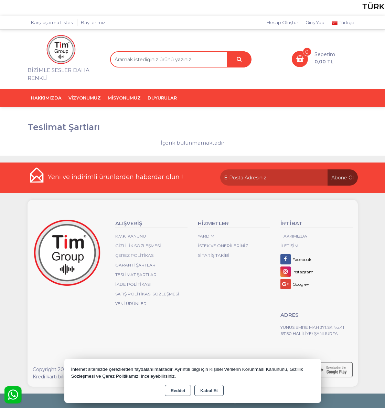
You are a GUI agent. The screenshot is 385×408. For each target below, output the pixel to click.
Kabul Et (209, 390)
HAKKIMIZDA (46, 98)
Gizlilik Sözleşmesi (138, 245)
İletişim (289, 245)
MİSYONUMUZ (124, 98)
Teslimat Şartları (136, 274)
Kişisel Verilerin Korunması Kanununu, (248, 369)
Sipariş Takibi (213, 255)
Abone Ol (342, 178)
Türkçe (343, 22)
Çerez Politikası (134, 255)
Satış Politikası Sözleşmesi (147, 293)
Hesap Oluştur (282, 22)
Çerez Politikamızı (121, 376)
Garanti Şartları (136, 265)
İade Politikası (133, 284)
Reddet (178, 390)
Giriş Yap (315, 22)
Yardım (206, 236)
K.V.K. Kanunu (130, 236)
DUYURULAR (162, 98)
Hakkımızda (293, 236)
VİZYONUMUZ (84, 98)
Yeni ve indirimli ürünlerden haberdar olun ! (115, 177)
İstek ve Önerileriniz (223, 245)
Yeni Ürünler (131, 303)
